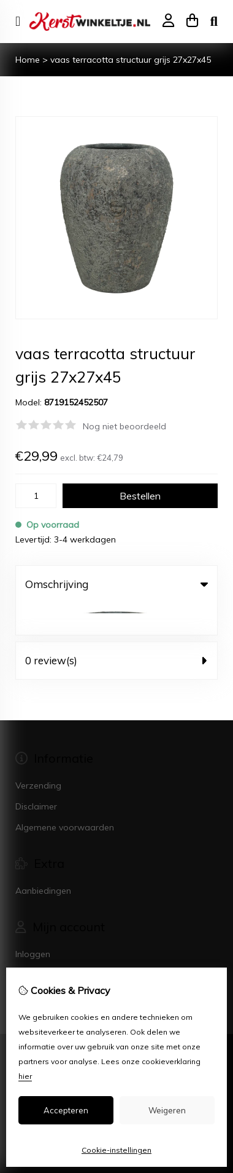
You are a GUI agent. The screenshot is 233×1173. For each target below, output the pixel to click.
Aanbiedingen (43, 858)
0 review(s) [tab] (116, 628)
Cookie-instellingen (116, 1150)
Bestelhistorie (42, 942)
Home (27, 59)
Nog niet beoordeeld (124, 426)
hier (25, 1076)
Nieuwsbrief (39, 963)
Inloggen (32, 922)
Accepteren (66, 1110)
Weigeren (167, 1110)
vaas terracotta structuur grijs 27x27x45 (130, 59)
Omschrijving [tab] (116, 584)
